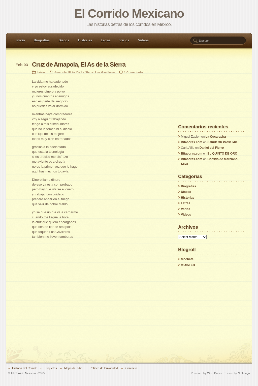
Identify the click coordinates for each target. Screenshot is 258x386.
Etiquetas (51, 368)
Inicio (20, 40)
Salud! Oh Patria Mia (222, 142)
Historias (85, 40)
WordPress (214, 373)
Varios (124, 40)
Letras (106, 40)
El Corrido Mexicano (129, 13)
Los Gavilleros (105, 72)
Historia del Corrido (24, 368)
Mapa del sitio (73, 368)
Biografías (42, 40)
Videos (143, 40)
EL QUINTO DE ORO (222, 153)
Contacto (131, 368)
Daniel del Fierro (212, 148)
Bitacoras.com (191, 142)
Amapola (60, 72)
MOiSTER (188, 265)
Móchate (187, 259)
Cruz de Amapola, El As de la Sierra (78, 64)
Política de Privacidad (104, 368)
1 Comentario (133, 72)
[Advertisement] (211, 93)
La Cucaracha (216, 136)
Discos (63, 40)
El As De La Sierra (80, 72)
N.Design (244, 373)
